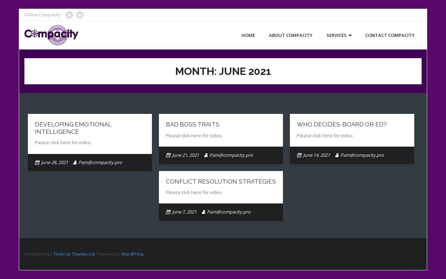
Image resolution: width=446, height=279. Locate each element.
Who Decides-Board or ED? (342, 124)
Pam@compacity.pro (100, 162)
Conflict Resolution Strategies (221, 181)
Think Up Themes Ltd (74, 254)
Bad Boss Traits (193, 124)
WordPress (133, 254)
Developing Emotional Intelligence (73, 128)
